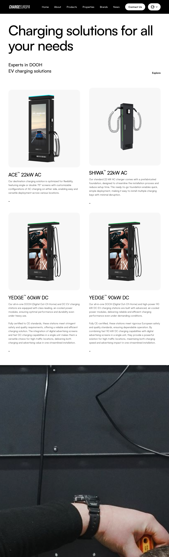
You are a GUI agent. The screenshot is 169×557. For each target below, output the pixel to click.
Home (45, 6)
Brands (104, 6)
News (116, 6)
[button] (154, 6)
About (57, 6)
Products (72, 6)
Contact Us (135, 6)
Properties (88, 6)
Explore (156, 73)
